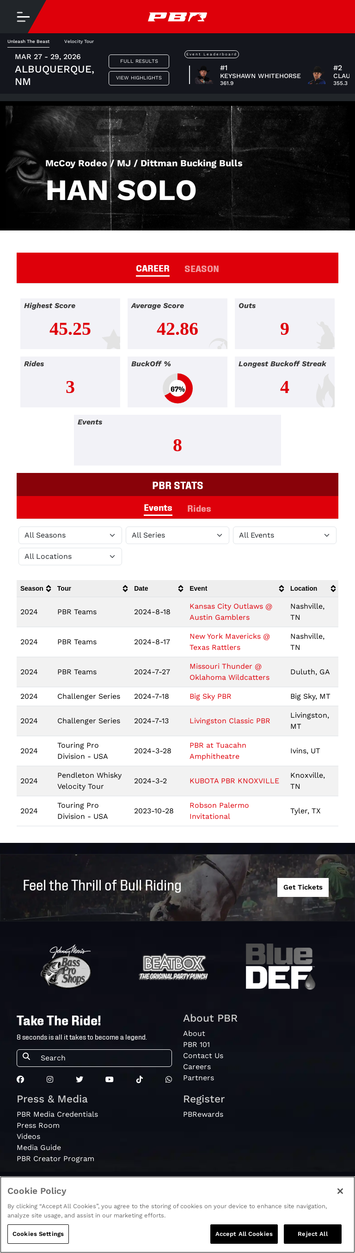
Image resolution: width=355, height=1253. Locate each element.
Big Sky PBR (211, 696)
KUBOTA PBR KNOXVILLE (234, 780)
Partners (198, 1077)
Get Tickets (303, 887)
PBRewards (203, 1114)
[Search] (103, 1058)
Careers (197, 1066)
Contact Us (203, 1055)
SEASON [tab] (201, 267)
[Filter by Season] (70, 535)
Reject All (312, 1233)
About (194, 1033)
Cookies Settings (38, 1233)
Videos (28, 1136)
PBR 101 (196, 1044)
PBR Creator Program (55, 1158)
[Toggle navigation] (23, 16)
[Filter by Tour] (177, 535)
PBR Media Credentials (57, 1114)
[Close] (340, 1191)
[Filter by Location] (70, 556)
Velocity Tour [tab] (79, 41)
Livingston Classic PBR (230, 720)
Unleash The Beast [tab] (28, 41)
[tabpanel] (177, 385)
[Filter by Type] (285, 535)
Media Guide (39, 1147)
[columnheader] (35, 588)
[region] (177, 1214)
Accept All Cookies (244, 1233)
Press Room (38, 1125)
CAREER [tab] (153, 267)
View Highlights (139, 78)
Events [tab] (158, 506)
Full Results (139, 61)
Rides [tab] (199, 507)
